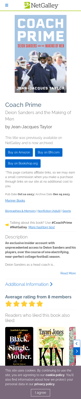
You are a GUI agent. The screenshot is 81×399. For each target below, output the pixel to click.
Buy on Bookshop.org (23, 163)
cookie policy (55, 375)
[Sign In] (7, 5)
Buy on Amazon (19, 152)
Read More (68, 273)
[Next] (76, 351)
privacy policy (44, 384)
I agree (40, 393)
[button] (19, 349)
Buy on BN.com (49, 152)
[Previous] (76, 344)
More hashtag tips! (42, 227)
